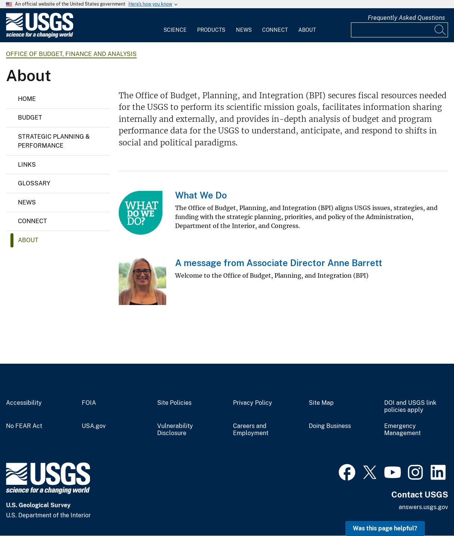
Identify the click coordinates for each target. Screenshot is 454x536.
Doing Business (330, 426)
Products (211, 30)
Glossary (34, 183)
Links (27, 164)
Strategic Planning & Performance (54, 141)
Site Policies (174, 403)
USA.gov (94, 426)
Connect (275, 30)
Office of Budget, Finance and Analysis (71, 54)
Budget (30, 117)
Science (175, 30)
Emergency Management (402, 430)
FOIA (89, 403)
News (244, 30)
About (307, 30)
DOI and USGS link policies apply (410, 406)
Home (27, 98)
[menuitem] (175, 25)
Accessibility (24, 403)
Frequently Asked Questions (406, 17)
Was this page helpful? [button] (385, 528)
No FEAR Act (24, 426)
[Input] (399, 29)
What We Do (201, 195)
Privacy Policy (252, 403)
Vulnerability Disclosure (175, 430)
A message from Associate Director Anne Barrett (278, 263)
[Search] (440, 29)
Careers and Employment (250, 430)
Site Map (321, 403)
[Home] (39, 36)
